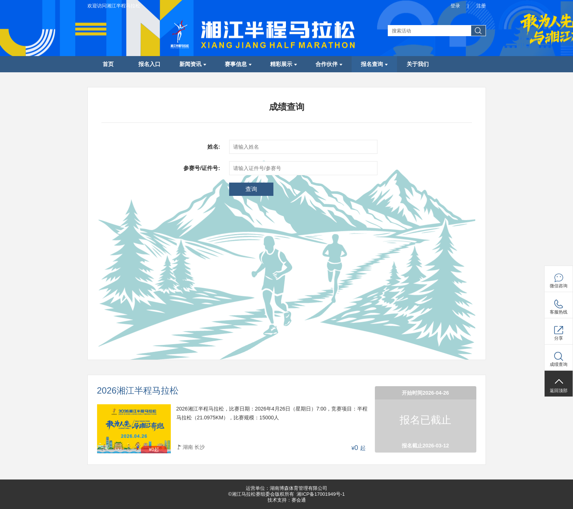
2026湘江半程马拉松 (138, 390)
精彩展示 (283, 64)
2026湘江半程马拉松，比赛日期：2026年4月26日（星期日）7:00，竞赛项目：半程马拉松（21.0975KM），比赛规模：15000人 (272, 413)
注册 (481, 5)
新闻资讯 (192, 64)
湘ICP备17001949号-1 (321, 494)
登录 (455, 5)
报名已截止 (425, 420)
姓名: (213, 146)
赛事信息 (238, 64)
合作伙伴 (328, 64)
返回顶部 (558, 390)
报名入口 (149, 64)
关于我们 (418, 64)
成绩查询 (558, 364)
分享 (558, 338)
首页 (108, 64)
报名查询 (374, 64)
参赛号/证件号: (201, 168)
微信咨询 (558, 285)
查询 (251, 189)
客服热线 (558, 312)
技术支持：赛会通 (286, 500)
